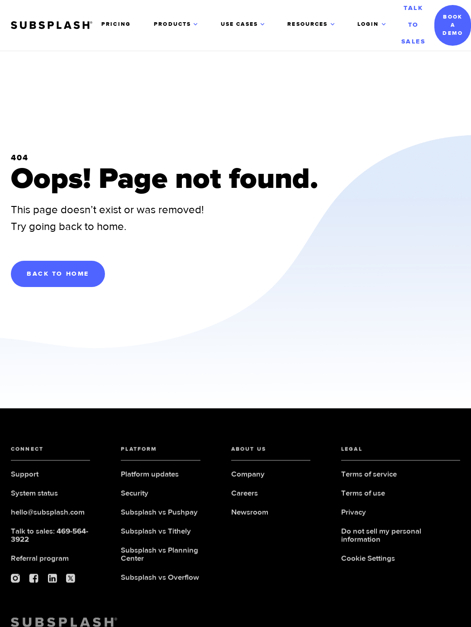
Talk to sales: (49, 539)
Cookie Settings (368, 562)
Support (24, 478)
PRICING (116, 24)
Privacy (353, 516)
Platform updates (150, 478)
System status (34, 497)
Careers (244, 497)
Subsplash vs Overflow (160, 581)
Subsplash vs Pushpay (159, 516)
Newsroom (249, 516)
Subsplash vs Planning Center (159, 558)
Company (248, 478)
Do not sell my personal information (381, 539)
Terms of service (369, 478)
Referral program (40, 562)
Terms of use (363, 497)
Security (134, 497)
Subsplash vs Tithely (156, 535)
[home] (56, 25)
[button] (176, 25)
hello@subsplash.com (48, 516)
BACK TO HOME (58, 274)
